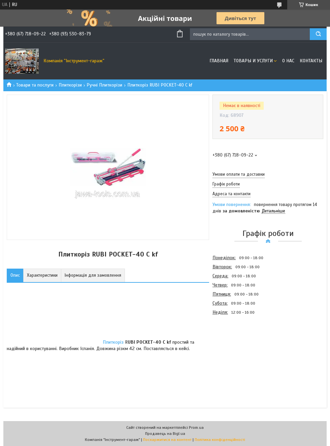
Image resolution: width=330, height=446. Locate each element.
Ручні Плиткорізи (104, 85)
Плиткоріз (113, 342)
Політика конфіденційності (220, 439)
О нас (288, 61)
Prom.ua (196, 427)
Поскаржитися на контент (167, 439)
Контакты (311, 61)
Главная (218, 61)
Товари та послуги (35, 85)
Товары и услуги (253, 61)
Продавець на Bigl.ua (165, 433)
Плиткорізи (70, 85)
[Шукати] (318, 34)
